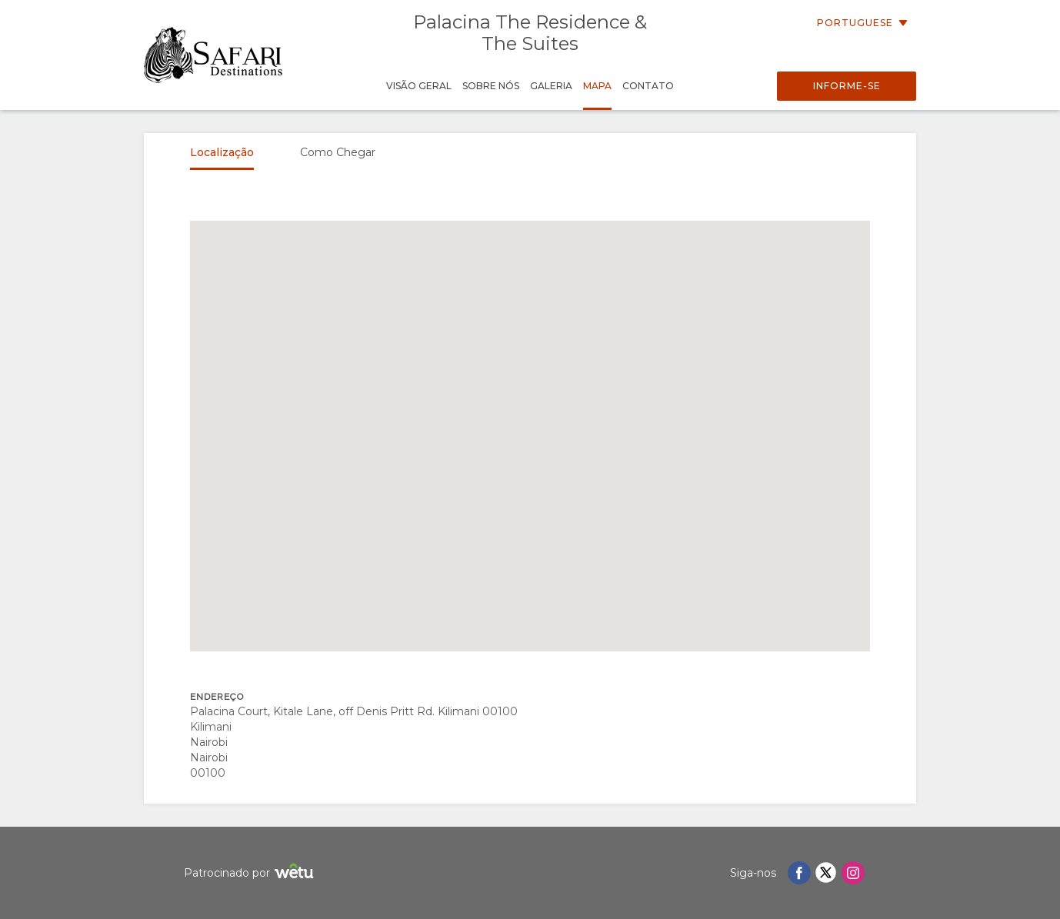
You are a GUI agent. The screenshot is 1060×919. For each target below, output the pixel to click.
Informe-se (847, 86)
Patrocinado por (251, 873)
